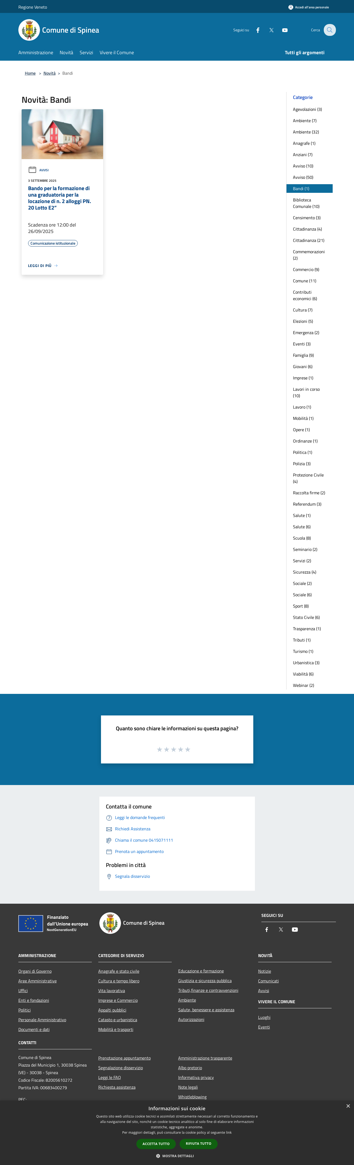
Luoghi (264, 1017)
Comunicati (268, 981)
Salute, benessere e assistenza (206, 1009)
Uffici (23, 990)
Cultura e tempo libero (118, 981)
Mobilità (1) (303, 418)
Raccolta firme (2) (309, 492)
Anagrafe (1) (304, 143)
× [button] (348, 1106)
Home (30, 73)
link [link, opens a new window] (229, 1132)
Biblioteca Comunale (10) (306, 203)
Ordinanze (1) (305, 441)
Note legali (188, 1087)
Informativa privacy (196, 1077)
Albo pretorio (190, 1067)
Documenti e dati (34, 1029)
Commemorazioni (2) (309, 254)
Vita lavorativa (111, 990)
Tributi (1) (302, 640)
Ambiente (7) (304, 120)
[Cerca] (329, 29)
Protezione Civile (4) (308, 478)
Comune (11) (304, 280)
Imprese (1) (303, 378)
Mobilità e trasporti (115, 1029)
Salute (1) (302, 515)
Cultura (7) (302, 310)
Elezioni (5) (303, 321)
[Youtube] (281, 29)
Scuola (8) (302, 538)
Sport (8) (301, 606)
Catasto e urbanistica (117, 1019)
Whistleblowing (192, 1097)
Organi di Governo (35, 971)
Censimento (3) (307, 217)
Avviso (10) (303, 166)
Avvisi (38, 170)
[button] (177, 1156)
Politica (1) (302, 452)
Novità (49, 73)
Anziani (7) (302, 154)
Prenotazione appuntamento (124, 1058)
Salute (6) (302, 526)
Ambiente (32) (306, 132)
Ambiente (187, 1000)
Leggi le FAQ (109, 1077)
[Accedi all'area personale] (308, 7)
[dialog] (177, 1133)
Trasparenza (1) (307, 628)
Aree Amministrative (37, 981)
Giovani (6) (302, 366)
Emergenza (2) (306, 332)
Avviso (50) (303, 177)
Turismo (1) (303, 651)
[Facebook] (254, 29)
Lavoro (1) (302, 407)
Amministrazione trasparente (205, 1058)
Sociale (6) (302, 594)
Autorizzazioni (191, 1019)
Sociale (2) (302, 583)
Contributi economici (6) (305, 295)
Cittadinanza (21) (308, 240)
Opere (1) (301, 429)
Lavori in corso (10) (306, 392)
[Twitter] (267, 29)
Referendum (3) (307, 504)
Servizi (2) (302, 560)
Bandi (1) (301, 188)
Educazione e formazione (201, 971)
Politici (24, 1010)
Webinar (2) (303, 685)
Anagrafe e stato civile (118, 971)
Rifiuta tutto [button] (198, 1143)
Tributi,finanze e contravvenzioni (208, 990)
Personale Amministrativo (42, 1019)
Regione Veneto (32, 7)
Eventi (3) (302, 344)
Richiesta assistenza (117, 1087)
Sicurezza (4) (304, 572)
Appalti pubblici (112, 1010)
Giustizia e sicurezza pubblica (205, 980)
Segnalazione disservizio (120, 1067)
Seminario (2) (305, 549)
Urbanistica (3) (306, 662)
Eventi (264, 1027)
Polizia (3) (302, 463)
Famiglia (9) (303, 355)
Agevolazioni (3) (307, 109)
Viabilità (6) (303, 674)
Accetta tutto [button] (156, 1144)
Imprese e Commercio (118, 1000)
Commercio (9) (306, 269)
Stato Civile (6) (306, 617)
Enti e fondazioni (33, 1000)
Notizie (264, 971)
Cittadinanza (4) (307, 229)
